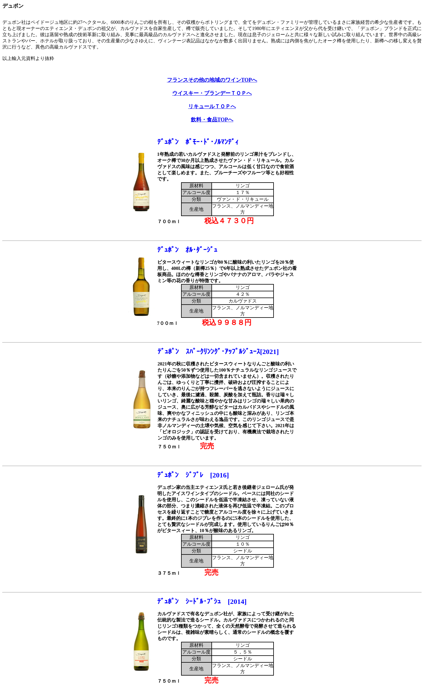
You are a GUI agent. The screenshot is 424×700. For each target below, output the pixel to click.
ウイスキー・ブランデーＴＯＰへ (212, 93)
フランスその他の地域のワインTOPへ (212, 80)
